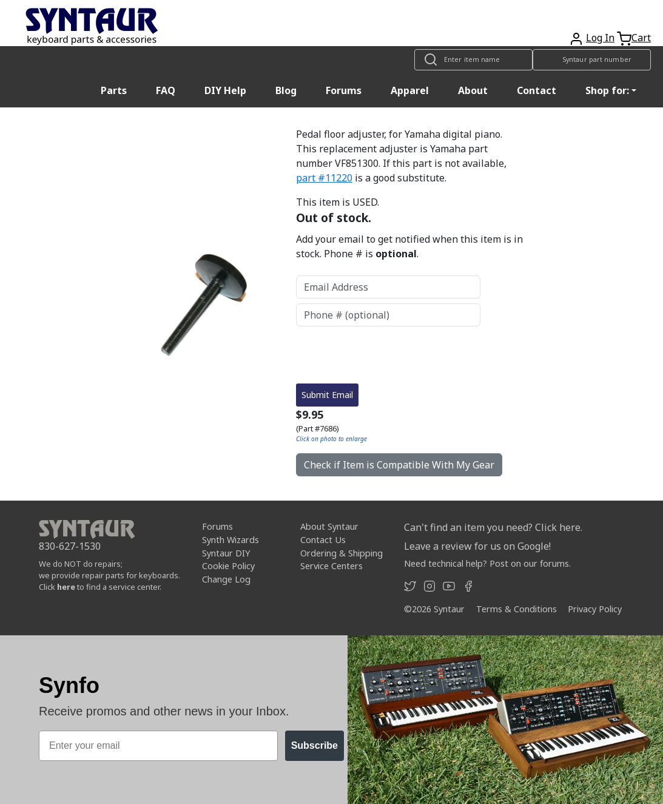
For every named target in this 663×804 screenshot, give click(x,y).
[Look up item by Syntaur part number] (592, 59)
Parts (114, 90)
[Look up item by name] (473, 59)
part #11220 (324, 177)
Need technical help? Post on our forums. (487, 563)
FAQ (165, 90)
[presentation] (388, 355)
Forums (344, 90)
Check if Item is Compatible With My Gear (399, 464)
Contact (536, 90)
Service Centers (331, 566)
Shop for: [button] (607, 90)
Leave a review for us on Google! (477, 546)
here (66, 586)
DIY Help (225, 90)
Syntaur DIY (226, 553)
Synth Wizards (230, 540)
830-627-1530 (70, 546)
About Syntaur (329, 526)
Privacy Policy (595, 609)
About (473, 90)
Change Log (226, 579)
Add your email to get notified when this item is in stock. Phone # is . (409, 246)
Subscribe (314, 745)
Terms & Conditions (516, 609)
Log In (600, 37)
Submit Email (327, 394)
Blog (286, 90)
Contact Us (323, 540)
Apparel (410, 90)
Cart (641, 37)
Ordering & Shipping (341, 553)
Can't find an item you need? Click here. (493, 527)
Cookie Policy (228, 566)
